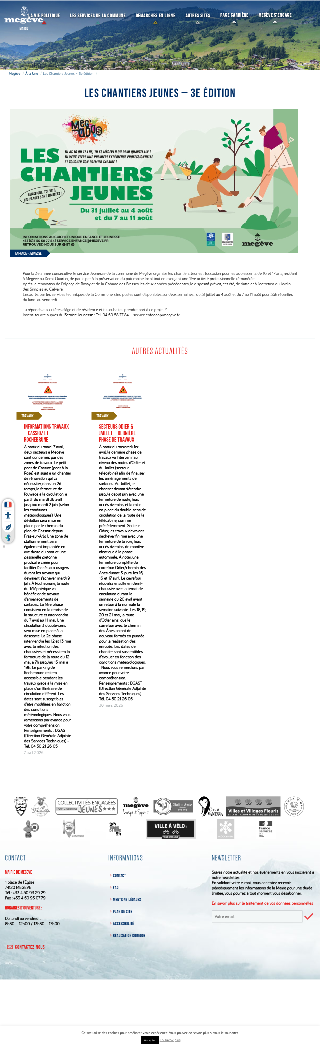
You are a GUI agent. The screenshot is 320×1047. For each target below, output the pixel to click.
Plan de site (122, 911)
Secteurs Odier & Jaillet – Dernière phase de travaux (117, 433)
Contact (119, 875)
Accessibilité (123, 923)
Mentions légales (127, 899)
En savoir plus (170, 1039)
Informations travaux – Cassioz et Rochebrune (46, 433)
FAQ (116, 887)
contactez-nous (25, 947)
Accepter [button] (150, 1040)
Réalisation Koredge (129, 935)
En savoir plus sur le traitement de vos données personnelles (262, 903)
